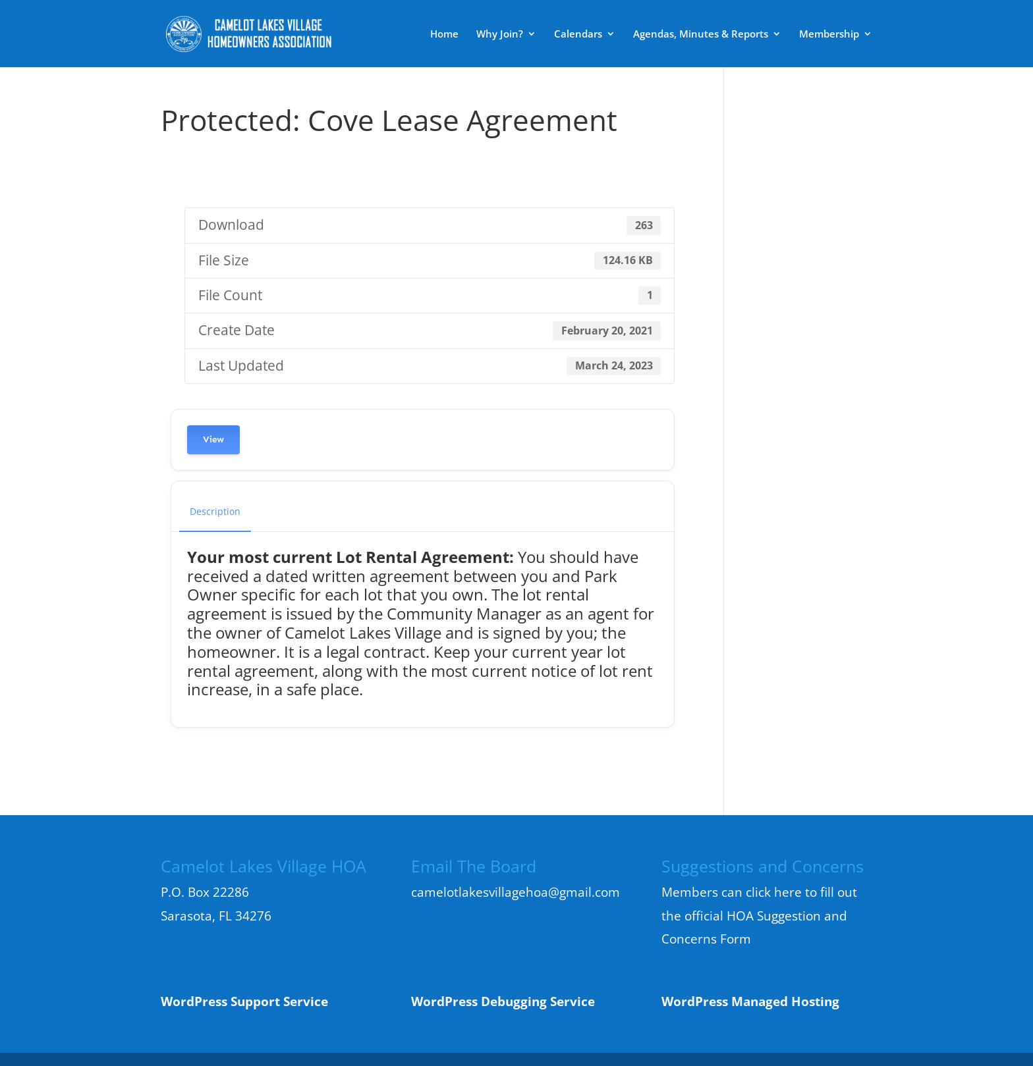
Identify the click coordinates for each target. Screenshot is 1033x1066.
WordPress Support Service (244, 1001)
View (213, 439)
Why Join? (499, 34)
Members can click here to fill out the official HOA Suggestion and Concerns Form (759, 915)
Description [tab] (215, 511)
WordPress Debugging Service (503, 1001)
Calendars (578, 34)
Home (444, 34)
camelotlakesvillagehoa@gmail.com (515, 892)
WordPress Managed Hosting (750, 1001)
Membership (829, 34)
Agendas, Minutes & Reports (700, 34)
